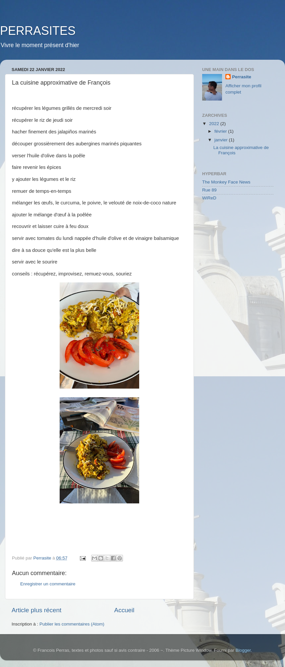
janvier (221, 139)
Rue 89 (209, 189)
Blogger (243, 650)
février (221, 131)
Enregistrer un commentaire (48, 583)
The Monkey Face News (226, 182)
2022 (214, 123)
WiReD (209, 197)
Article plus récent (36, 610)
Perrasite (241, 76)
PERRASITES (38, 30)
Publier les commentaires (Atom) (71, 624)
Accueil (124, 610)
